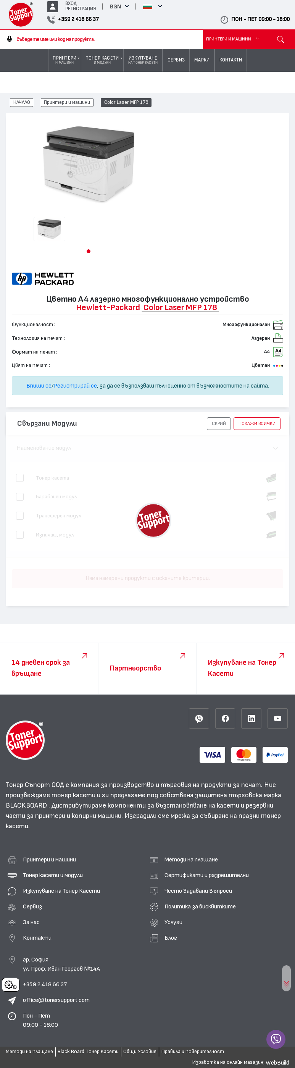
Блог (170, 938)
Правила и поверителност (192, 1051)
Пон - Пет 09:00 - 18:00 (40, 1020)
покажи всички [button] (257, 423)
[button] (88, 251)
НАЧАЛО (21, 102)
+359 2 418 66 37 (45, 984)
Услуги (173, 922)
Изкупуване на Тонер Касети (61, 891)
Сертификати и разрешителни (206, 875)
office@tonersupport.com (56, 1000)
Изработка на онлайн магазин (227, 1062)
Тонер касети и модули (53, 875)
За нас (31, 922)
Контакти (37, 938)
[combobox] (101, 39)
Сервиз (32, 906)
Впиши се (39, 386)
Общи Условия (139, 1051)
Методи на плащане (191, 859)
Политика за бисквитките (200, 906)
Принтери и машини (67, 102)
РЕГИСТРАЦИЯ (80, 8)
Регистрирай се (75, 386)
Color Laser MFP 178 (126, 102)
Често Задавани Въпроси (198, 891)
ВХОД (71, 3)
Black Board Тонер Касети (88, 1051)
